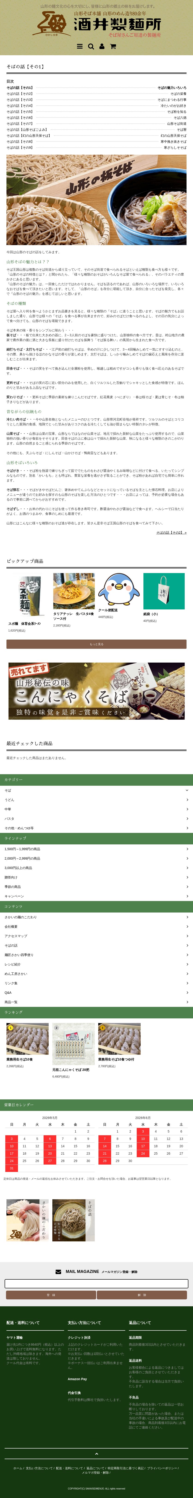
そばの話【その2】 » (171, 532)
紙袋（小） (151, 614)
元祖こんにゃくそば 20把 (70, 1070)
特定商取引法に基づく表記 (126, 1468)
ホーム (17, 1468)
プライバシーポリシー (162, 1468)
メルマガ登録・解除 (95, 1472)
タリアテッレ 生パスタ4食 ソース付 (74, 616)
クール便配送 (108, 610)
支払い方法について (39, 1468)
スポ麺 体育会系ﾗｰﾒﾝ (29, 624)
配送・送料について (69, 1468)
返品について (95, 1468)
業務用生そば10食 (19, 1059)
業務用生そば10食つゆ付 (116, 1059)
